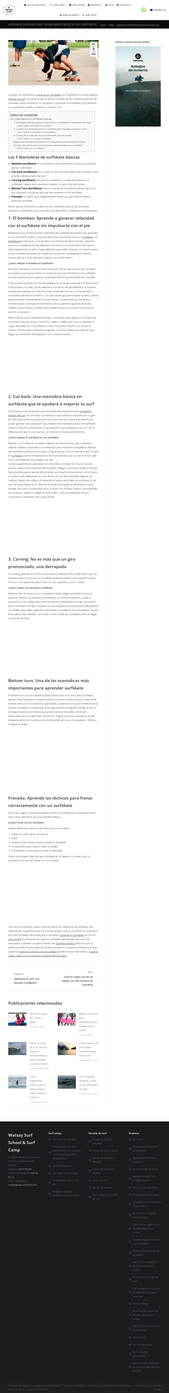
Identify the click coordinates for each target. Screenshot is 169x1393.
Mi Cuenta (138, 1139)
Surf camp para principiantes (140, 1353)
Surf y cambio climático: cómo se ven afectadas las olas (88, 1083)
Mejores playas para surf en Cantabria (145, 1148)
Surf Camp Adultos (61, 1165)
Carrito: (158, 10)
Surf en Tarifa (139, 1337)
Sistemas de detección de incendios (146, 1252)
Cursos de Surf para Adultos (102, 1171)
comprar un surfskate (48, 94)
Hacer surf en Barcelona (145, 1187)
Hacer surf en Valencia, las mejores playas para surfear (146, 1228)
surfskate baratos (65, 943)
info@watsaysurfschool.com (22, 1184)
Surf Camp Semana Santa (65, 1173)
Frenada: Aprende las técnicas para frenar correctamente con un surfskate (48, 145)
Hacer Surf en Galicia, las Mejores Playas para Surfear (145, 1266)
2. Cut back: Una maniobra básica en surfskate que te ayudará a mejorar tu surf (50, 129)
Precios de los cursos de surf (145, 1279)
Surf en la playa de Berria (145, 1169)
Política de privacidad (111, 1385)
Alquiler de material (102, 1187)
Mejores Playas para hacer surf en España (146, 1241)
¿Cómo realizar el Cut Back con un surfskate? (36, 132)
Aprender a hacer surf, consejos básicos (144, 1178)
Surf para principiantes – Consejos (145, 1159)
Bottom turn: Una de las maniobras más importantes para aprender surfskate (49, 141)
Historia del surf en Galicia (146, 1194)
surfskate (87, 237)
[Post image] (17, 1019)
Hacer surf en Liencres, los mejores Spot (146, 1328)
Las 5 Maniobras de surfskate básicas (31, 118)
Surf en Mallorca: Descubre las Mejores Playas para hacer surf (147, 1292)
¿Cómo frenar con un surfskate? (30, 148)
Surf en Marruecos (142, 1344)
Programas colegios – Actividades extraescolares (66, 1193)
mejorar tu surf (16, 98)
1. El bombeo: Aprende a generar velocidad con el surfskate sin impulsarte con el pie (52, 122)
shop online (14, 939)
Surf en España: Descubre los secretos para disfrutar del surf (146, 1367)
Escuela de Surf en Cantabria (102, 1141)
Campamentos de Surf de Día (65, 1182)
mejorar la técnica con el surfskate (38, 951)
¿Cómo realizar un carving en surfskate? (34, 138)
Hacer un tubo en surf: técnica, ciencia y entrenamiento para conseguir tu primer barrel (38, 1053)
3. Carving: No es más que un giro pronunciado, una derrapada (42, 135)
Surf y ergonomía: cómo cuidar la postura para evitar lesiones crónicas (38, 1087)
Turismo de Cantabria (36, 1389)
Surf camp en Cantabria (64, 1139)
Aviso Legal (93, 1385)
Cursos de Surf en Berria (105, 1150)
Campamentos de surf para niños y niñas (147, 1204)
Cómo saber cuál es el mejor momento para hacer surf (88, 1049)
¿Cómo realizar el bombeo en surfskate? (34, 125)
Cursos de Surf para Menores (102, 1159)
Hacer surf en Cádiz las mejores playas (144, 1215)
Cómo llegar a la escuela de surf (104, 1196)
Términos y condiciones (74, 1385)
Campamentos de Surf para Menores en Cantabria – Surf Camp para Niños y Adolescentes (66, 1152)
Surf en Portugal (141, 1303)
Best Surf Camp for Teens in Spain (38, 1018)
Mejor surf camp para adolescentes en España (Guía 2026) (88, 1022)
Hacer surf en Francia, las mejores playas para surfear (146, 1314)
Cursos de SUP (100, 1180)
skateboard (14, 241)
